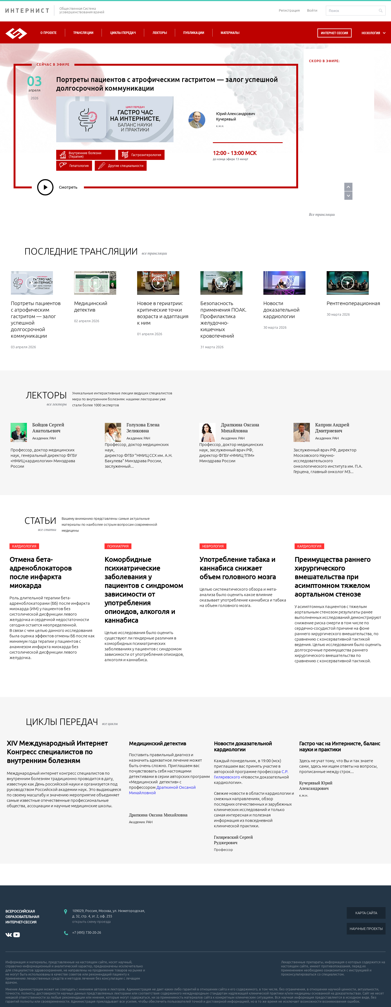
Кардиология (24, 531)
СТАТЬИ (40, 508)
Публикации (193, 33)
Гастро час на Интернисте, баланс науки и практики (339, 731)
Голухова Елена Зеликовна (143, 412)
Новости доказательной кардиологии (243, 731)
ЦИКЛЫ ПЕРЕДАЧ (72, 706)
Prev (378, 174)
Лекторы (160, 33)
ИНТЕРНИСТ (29, 10)
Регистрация (289, 10)
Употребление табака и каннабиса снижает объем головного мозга (238, 552)
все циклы (110, 708)
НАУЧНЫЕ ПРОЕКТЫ (366, 913)
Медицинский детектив (157, 728)
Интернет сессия (334, 33)
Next (378, 182)
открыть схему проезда (91, 906)
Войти (312, 10)
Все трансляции (322, 199)
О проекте (48, 33)
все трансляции (154, 238)
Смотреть (57, 187)
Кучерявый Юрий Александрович (315, 770)
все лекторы (57, 389)
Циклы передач (123, 33)
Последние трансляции (95, 236)
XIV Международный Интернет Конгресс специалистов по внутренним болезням (57, 736)
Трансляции (83, 33)
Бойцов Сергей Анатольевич (48, 412)
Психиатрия (118, 531)
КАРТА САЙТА (366, 898)
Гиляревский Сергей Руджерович (233, 824)
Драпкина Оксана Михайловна (240, 412)
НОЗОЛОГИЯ (371, 33)
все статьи (47, 514)
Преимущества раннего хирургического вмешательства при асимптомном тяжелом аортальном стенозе (333, 561)
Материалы (230, 33)
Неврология (213, 531)
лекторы (46, 383)
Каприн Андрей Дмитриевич (332, 412)
